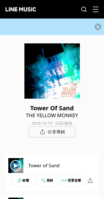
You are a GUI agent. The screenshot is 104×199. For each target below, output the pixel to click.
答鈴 (47, 180)
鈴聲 (23, 180)
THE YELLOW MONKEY (52, 115)
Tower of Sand (44, 165)
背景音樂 (71, 180)
